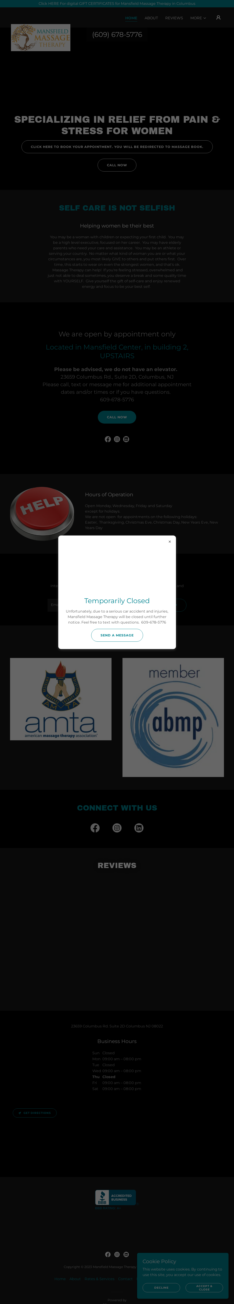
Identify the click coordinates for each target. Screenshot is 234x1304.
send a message (117, 635)
